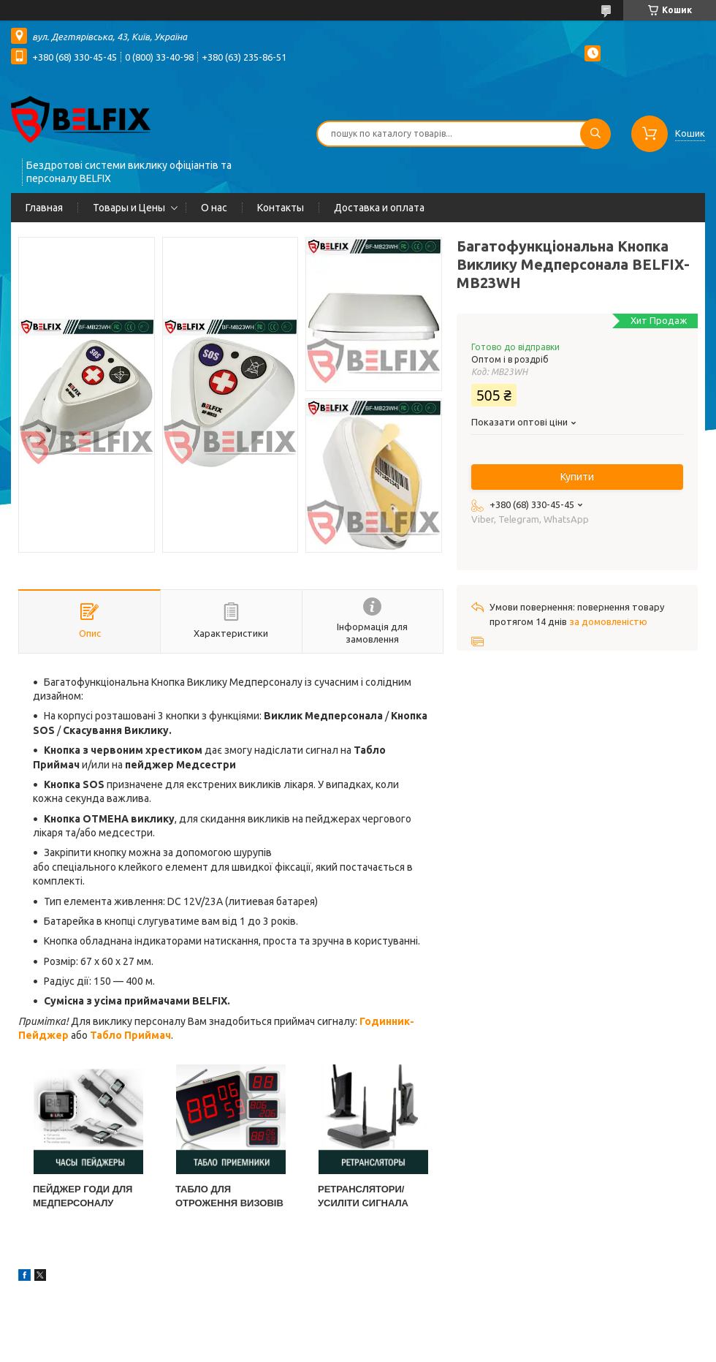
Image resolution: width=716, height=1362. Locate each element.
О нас (214, 208)
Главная (44, 208)
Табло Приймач (130, 1035)
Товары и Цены (129, 208)
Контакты (280, 208)
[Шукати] (595, 133)
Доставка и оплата (379, 208)
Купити (577, 477)
